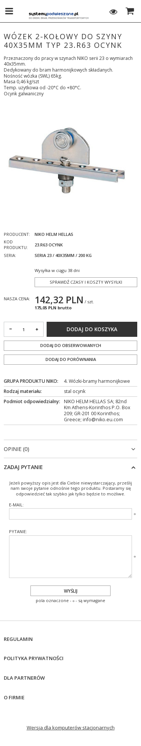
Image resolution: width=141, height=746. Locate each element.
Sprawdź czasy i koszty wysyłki (86, 282)
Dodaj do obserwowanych (70, 345)
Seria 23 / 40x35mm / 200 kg (63, 255)
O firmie (14, 697)
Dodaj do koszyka (92, 329)
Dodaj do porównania (70, 359)
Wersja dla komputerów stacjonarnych (71, 727)
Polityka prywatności (34, 658)
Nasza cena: (17, 298)
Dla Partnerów (24, 678)
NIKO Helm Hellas (54, 234)
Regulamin (18, 639)
